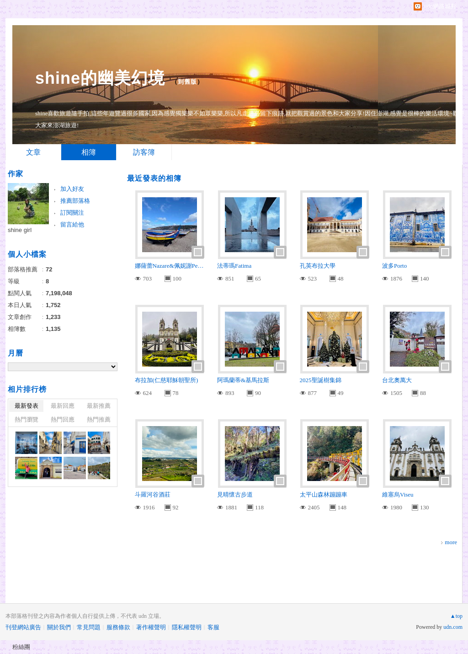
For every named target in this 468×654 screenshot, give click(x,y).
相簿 (88, 152)
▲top (456, 616)
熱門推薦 (99, 419)
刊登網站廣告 (23, 627)
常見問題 (89, 627)
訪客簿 (144, 152)
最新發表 (26, 405)
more (451, 542)
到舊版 (187, 81)
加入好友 (72, 188)
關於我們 (59, 627)
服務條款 (118, 627)
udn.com (453, 627)
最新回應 (62, 405)
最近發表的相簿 (154, 178)
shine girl (20, 230)
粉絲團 (21, 646)
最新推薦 (99, 405)
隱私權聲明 (187, 627)
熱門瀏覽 (26, 419)
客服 (213, 627)
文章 (33, 152)
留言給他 (72, 224)
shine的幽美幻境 (100, 78)
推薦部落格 (75, 200)
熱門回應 (62, 419)
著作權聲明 (151, 627)
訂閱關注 (72, 212)
